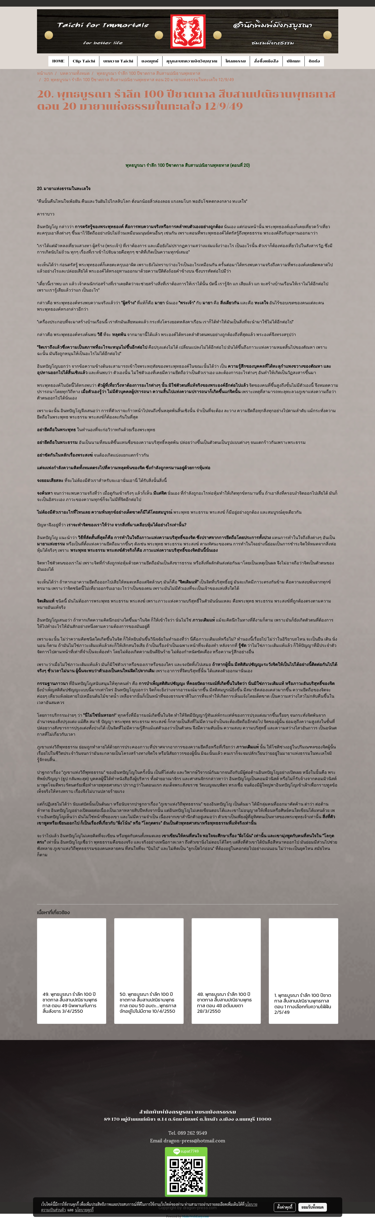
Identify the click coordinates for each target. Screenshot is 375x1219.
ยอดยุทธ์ (149, 61)
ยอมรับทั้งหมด (313, 1207)
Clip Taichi (84, 61)
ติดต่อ (314, 61)
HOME (58, 61)
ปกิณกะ (293, 61)
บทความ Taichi (118, 61)
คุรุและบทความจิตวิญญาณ (191, 61)
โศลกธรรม (235, 61)
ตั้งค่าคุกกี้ (284, 1207)
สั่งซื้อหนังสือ (266, 61)
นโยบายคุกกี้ (84, 1209)
